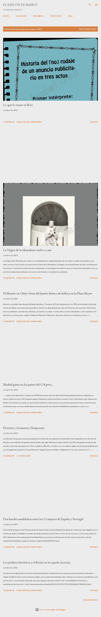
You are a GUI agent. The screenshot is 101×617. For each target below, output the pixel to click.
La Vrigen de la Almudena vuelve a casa (27, 250)
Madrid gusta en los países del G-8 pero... (28, 384)
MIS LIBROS (38, 16)
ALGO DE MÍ (21, 16)
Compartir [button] (8, 122)
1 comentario (24, 456)
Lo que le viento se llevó (18, 105)
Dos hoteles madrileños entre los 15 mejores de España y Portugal (43, 519)
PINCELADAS (56, 16)
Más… (70, 16)
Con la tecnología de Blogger (50, 609)
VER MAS (94, 122)
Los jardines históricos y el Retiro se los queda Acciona (36, 562)
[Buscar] (90, 4)
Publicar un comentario (29, 122)
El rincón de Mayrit (20, 5)
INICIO (6, 16)
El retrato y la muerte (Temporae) (23, 428)
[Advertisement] (50, 153)
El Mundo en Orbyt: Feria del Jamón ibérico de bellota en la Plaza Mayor (47, 293)
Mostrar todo (88, 29)
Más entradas (90, 600)
